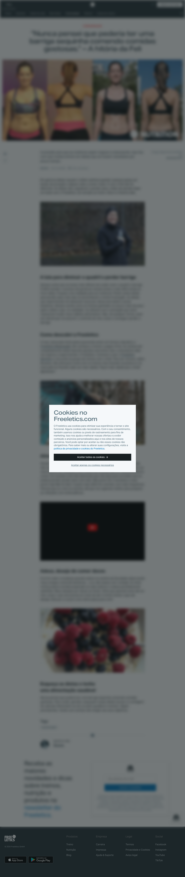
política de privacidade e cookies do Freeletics (79, 448)
